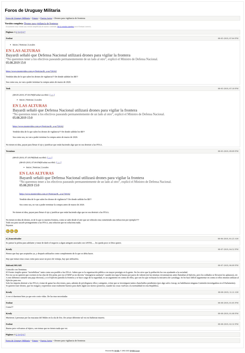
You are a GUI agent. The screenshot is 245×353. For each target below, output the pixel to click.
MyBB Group (135, 351)
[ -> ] (52, 95)
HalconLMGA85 (14, 265)
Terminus (10, 151)
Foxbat (9, 38)
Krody (9, 249)
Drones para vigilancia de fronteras (41, 23)
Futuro (35, 18)
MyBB (116, 351)
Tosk (8, 88)
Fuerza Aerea (46, 18)
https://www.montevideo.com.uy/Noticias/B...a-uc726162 (31, 71)
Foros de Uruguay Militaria (32, 10)
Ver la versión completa (65, 27)
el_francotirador (13, 238)
